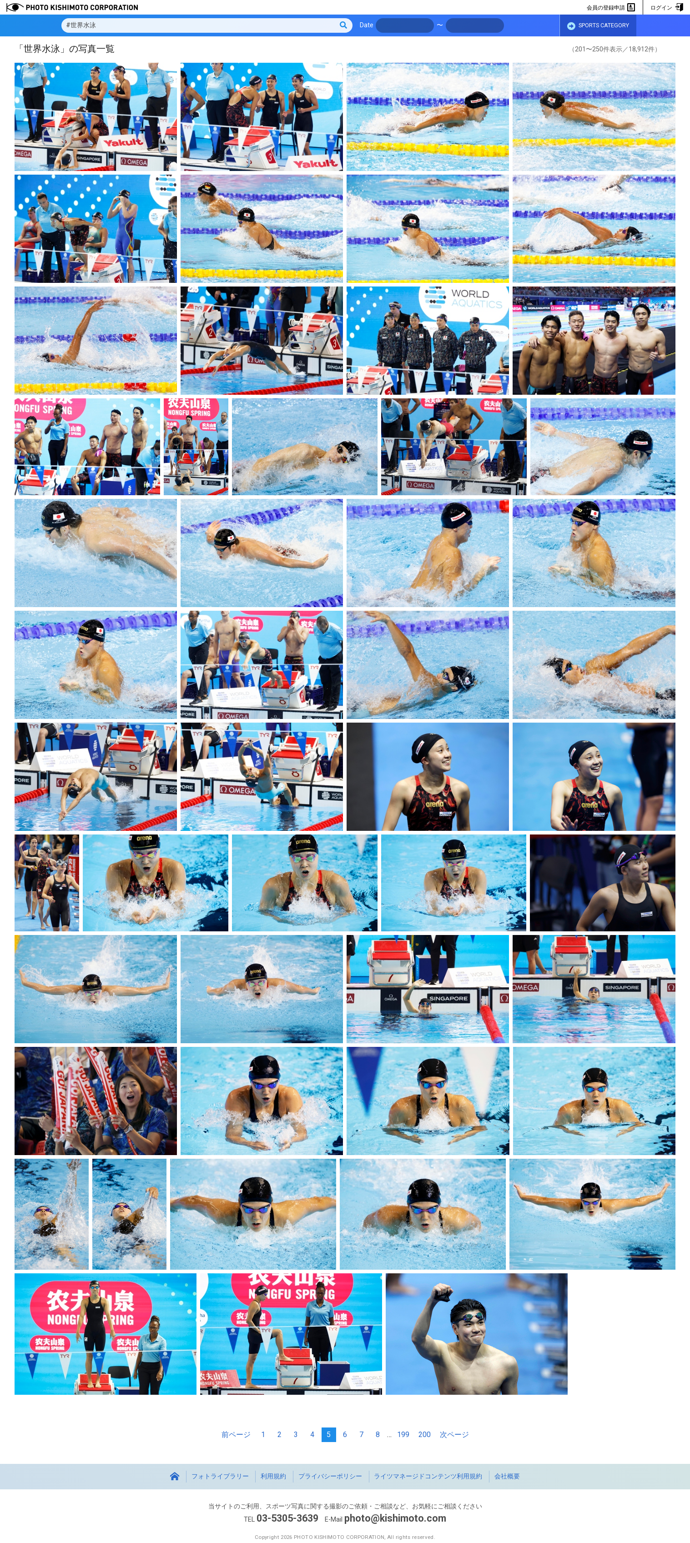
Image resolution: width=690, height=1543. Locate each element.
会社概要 (507, 1476)
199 (403, 1434)
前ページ (236, 1434)
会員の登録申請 (611, 8)
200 (424, 1434)
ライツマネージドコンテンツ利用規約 (428, 1476)
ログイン (666, 8)
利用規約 (273, 1476)
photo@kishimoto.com (395, 1518)
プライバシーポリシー (330, 1476)
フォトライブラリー (220, 1476)
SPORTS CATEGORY (598, 26)
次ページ (454, 1434)
